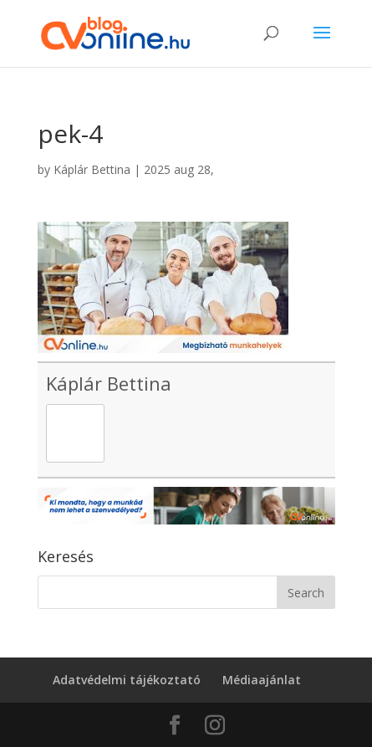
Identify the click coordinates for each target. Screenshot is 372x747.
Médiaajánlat (261, 680)
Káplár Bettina (92, 169)
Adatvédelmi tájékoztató (127, 680)
